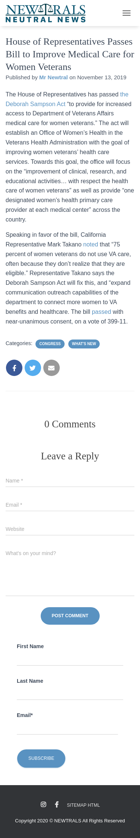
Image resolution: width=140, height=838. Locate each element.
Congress (49, 344)
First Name (30, 646)
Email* (25, 715)
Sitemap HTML (83, 805)
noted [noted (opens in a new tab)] (91, 244)
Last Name (30, 681)
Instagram (43, 804)
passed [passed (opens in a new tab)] (102, 312)
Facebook (56, 804)
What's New (84, 344)
